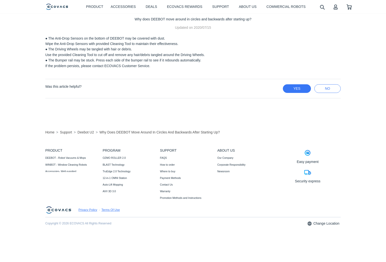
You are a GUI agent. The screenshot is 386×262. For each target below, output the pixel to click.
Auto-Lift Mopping (113, 184)
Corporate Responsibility (231, 164)
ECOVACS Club (226, 184)
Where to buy (167, 171)
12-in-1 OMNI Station (115, 177)
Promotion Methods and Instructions (180, 197)
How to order (167, 164)
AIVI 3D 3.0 (109, 191)
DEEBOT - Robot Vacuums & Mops (65, 157)
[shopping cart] (349, 7)
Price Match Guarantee (173, 218)
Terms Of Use (110, 237)
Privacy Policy (88, 237)
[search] (322, 7)
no (327, 88)
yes (296, 88)
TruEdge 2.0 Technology (116, 171)
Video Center (224, 177)
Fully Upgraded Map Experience (121, 197)
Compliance (167, 204)
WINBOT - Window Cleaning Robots (66, 164)
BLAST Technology (114, 164)
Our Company (225, 157)
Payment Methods (170, 177)
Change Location (323, 251)
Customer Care (168, 211)
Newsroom (223, 171)
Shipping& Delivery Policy (175, 224)
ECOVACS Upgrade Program (119, 204)
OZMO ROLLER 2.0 (114, 157)
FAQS (163, 157)
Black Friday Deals (113, 211)
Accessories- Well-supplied (60, 171)
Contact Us (166, 184)
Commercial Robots (56, 177)
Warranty (165, 191)
